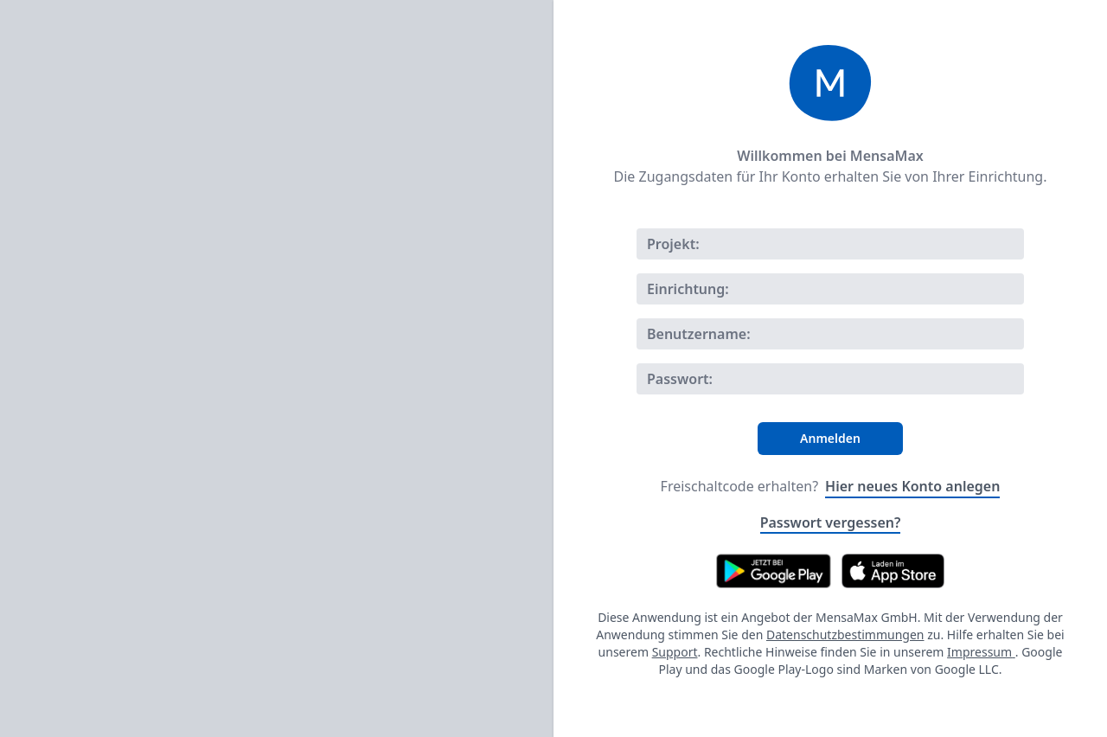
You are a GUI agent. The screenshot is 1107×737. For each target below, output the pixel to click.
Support (675, 652)
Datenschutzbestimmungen (845, 634)
